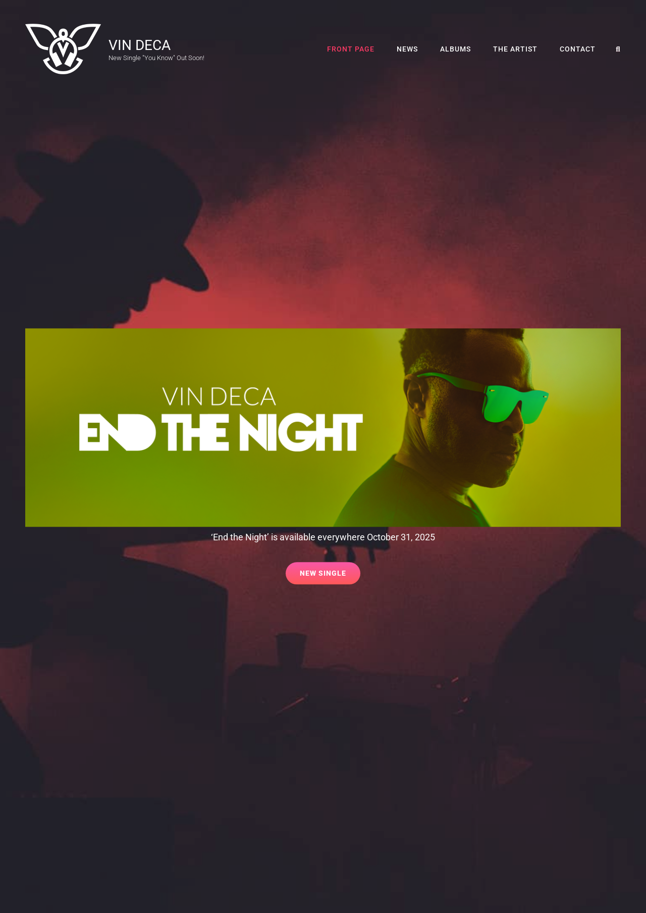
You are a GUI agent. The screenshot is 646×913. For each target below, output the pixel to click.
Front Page (350, 49)
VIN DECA (140, 45)
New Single (330, 570)
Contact (578, 49)
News (407, 49)
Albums (455, 49)
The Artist (515, 49)
